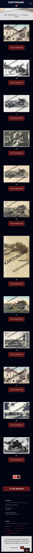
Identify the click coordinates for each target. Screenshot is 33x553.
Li (20, 15)
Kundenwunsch (10, 530)
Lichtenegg (24, 15)
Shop (5, 15)
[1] (16, 33)
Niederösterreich (12, 15)
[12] (16, 139)
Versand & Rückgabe (11, 533)
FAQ (18, 533)
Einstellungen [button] (14, 547)
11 (16, 114)
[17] (16, 304)
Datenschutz (20, 528)
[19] (16, 339)
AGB (18, 530)
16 (16, 279)
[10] (16, 68)
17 (16, 315)
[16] (16, 257)
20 (16, 421)
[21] (16, 445)
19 (16, 350)
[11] (16, 103)
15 (16, 219)
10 (16, 78)
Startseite (8, 526)
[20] (16, 410)
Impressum (20, 526)
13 (16, 184)
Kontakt (8, 535)
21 (16, 455)
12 (16, 149)
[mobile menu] (30, 3)
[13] (16, 173)
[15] (16, 209)
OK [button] (22, 547)
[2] (16, 375)
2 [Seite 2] (18, 477)
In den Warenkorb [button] (16, 47)
